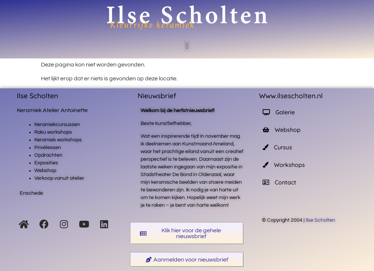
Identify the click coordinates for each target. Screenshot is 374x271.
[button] (187, 46)
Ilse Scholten (321, 220)
